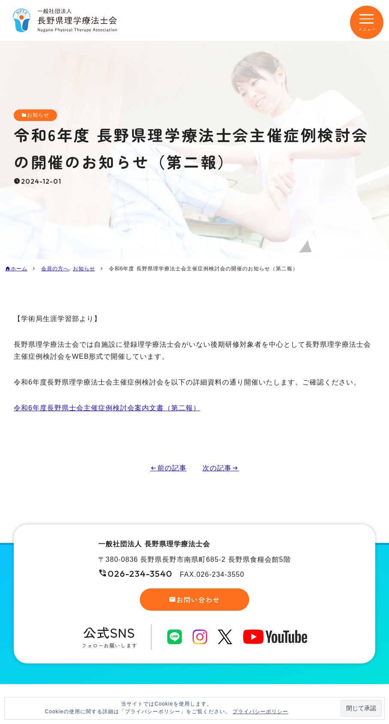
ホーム (19, 269)
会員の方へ (55, 269)
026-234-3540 (140, 573)
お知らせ (38, 115)
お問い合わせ (198, 599)
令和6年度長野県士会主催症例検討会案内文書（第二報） (107, 408)
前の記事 (172, 468)
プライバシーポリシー (260, 712)
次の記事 (217, 468)
